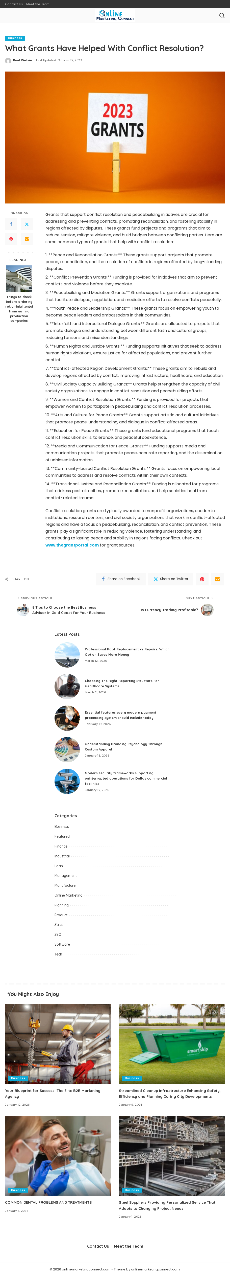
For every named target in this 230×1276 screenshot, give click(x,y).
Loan (59, 866)
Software (62, 944)
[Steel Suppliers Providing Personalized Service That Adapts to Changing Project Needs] (172, 1156)
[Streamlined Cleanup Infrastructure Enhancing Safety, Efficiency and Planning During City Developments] (172, 1044)
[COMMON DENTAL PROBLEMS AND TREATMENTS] (58, 1156)
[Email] (27, 239)
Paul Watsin (22, 60)
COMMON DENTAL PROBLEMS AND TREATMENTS (51, 1202)
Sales (59, 925)
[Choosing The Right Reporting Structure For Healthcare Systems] (67, 686)
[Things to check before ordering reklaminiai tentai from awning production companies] (19, 278)
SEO (58, 934)
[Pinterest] (11, 239)
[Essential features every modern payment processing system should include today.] (67, 718)
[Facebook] (11, 224)
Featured (62, 836)
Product (61, 915)
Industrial (62, 856)
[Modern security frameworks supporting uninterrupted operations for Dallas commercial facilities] (67, 781)
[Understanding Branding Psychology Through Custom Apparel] (67, 749)
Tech (58, 954)
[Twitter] (27, 224)
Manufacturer (66, 885)
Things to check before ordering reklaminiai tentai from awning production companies (19, 309)
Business (15, 38)
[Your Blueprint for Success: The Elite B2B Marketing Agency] (58, 1044)
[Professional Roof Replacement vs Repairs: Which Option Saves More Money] (67, 655)
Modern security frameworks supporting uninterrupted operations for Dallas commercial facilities (128, 778)
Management (66, 876)
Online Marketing (69, 895)
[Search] (222, 15)
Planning (62, 905)
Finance (61, 846)
